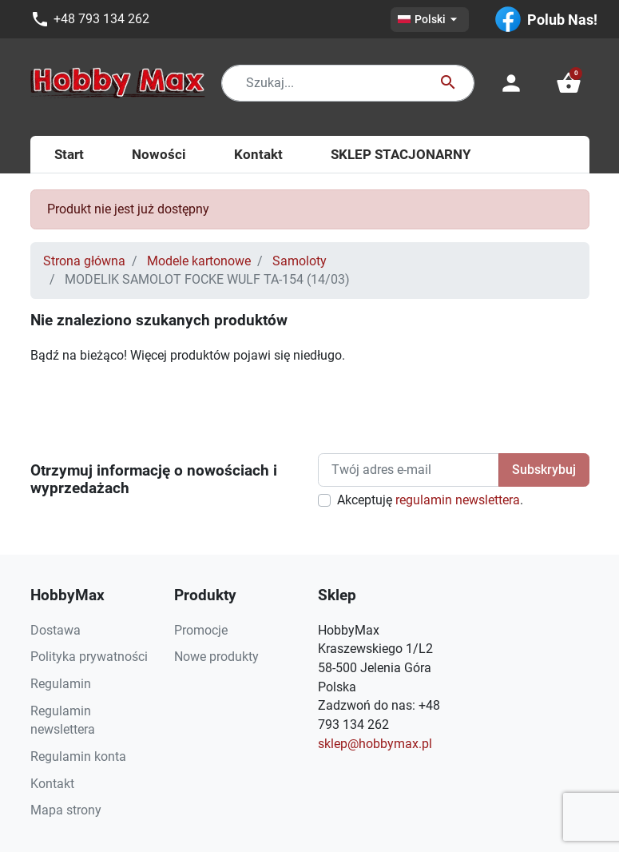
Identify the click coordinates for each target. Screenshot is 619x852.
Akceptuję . (430, 500)
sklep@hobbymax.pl (375, 743)
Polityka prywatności (89, 656)
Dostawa (55, 630)
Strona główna (84, 261)
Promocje (201, 630)
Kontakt (52, 783)
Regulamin (60, 683)
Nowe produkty (216, 656)
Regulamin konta (78, 756)
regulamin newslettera (457, 500)
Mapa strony (65, 810)
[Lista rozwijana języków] (430, 19)
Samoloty (299, 261)
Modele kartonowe (199, 261)
